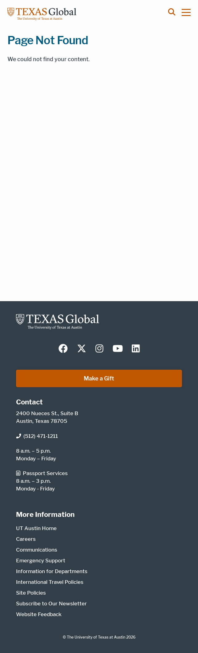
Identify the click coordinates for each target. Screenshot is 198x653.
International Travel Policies (49, 582)
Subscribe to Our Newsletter (51, 603)
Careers (26, 539)
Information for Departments (51, 571)
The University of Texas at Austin (96, 637)
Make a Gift (99, 378)
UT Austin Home (36, 528)
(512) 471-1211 (37, 436)
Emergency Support (40, 560)
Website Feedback (39, 614)
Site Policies (31, 593)
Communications (36, 550)
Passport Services (42, 473)
